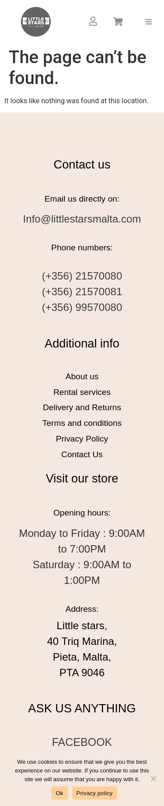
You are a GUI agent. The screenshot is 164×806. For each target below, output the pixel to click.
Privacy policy (95, 793)
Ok (59, 793)
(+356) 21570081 (82, 291)
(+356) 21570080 (82, 276)
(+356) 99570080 (82, 307)
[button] (149, 21)
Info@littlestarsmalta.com (82, 219)
